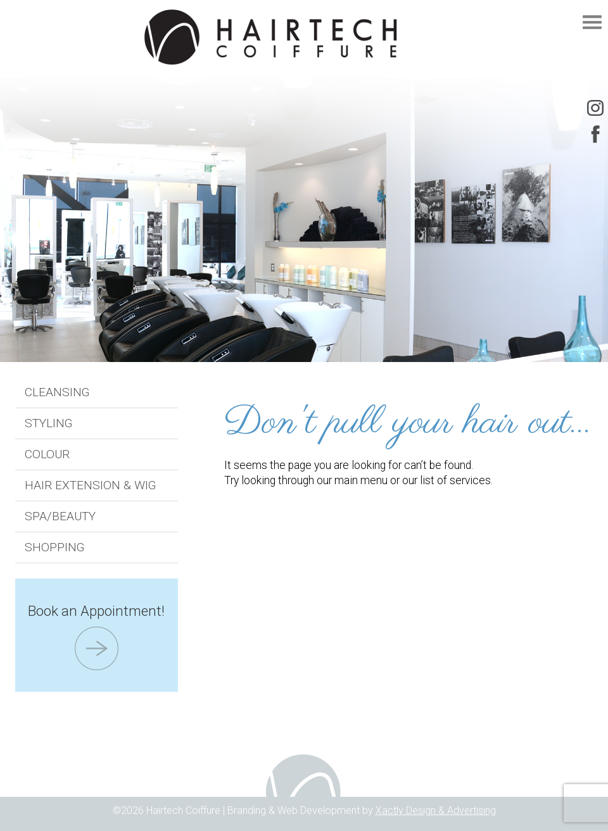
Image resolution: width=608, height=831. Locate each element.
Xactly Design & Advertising (436, 810)
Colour (47, 454)
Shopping (55, 547)
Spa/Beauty (60, 516)
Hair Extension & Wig (90, 485)
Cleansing (57, 392)
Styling (49, 423)
